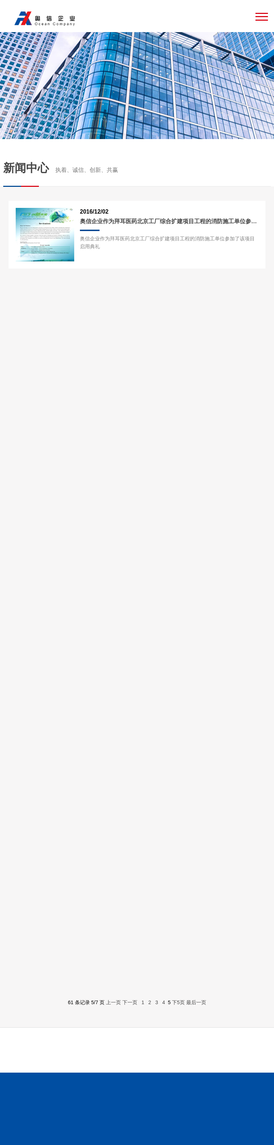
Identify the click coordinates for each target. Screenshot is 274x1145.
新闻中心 (60, 167)
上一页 (113, 1002)
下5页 (178, 1002)
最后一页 (196, 1002)
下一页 (129, 1002)
